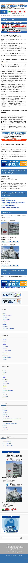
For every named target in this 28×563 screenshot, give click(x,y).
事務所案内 (5, 410)
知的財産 (4, 352)
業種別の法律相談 (6, 319)
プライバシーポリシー (7, 421)
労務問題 (4, 339)
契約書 (4, 341)
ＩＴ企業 (4, 388)
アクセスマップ (6, 416)
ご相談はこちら (6, 321)
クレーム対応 (5, 346)
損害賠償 (4, 348)
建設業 (4, 370)
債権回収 (4, 344)
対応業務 (4, 317)
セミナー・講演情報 (7, 441)
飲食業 (4, 392)
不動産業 (4, 385)
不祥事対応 (5, 354)
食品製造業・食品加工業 (8, 390)
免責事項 (4, 425)
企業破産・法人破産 (7, 357)
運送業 (4, 377)
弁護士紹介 (5, 412)
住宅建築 (4, 372)
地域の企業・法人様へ (7, 315)
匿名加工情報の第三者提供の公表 (10, 423)
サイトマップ (5, 429)
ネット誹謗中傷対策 (7, 350)
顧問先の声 (5, 326)
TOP (12, 15)
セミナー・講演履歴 (7, 443)
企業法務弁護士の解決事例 (8, 328)
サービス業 (5, 394)
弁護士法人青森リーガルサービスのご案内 (12, 418)
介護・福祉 (5, 381)
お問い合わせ (5, 427)
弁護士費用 (5, 407)
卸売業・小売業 (6, 383)
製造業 (4, 374)
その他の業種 (5, 396)
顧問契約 (4, 324)
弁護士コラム (5, 414)
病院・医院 (5, 379)
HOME (4, 313)
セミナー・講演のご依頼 (8, 445)
